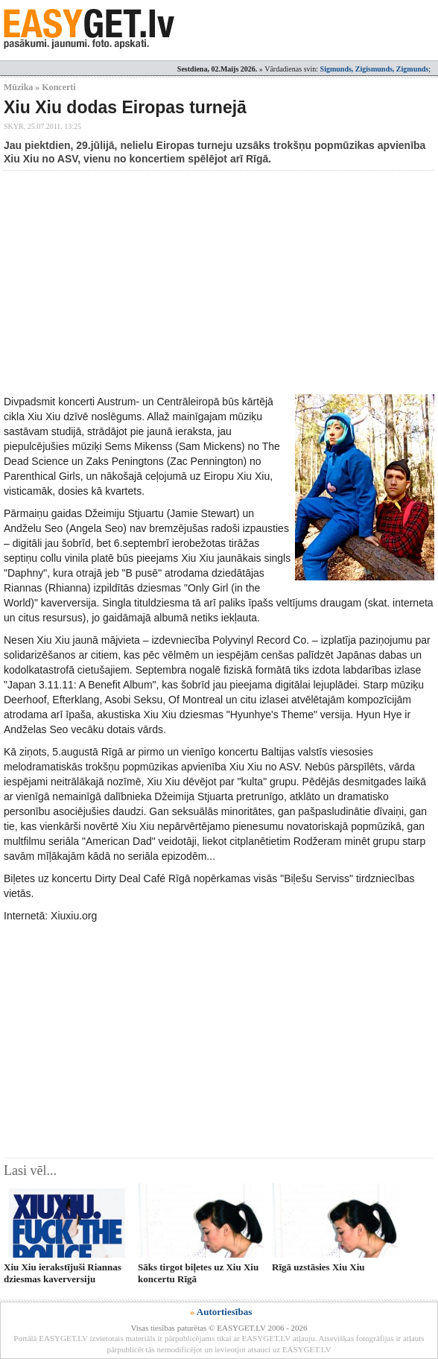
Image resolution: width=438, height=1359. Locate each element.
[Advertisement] (221, 282)
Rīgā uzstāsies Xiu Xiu (318, 1267)
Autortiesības (224, 1311)
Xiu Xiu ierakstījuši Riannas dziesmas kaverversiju (62, 1272)
